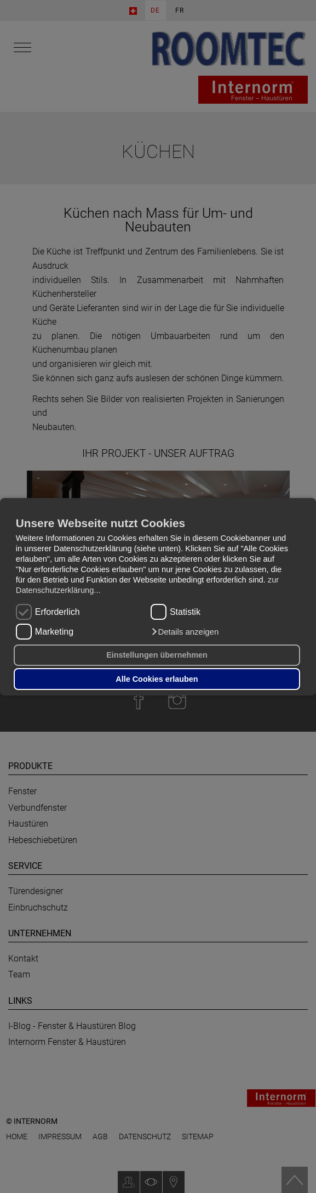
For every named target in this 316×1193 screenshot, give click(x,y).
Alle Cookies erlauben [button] (157, 679)
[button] (185, 631)
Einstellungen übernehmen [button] (157, 655)
